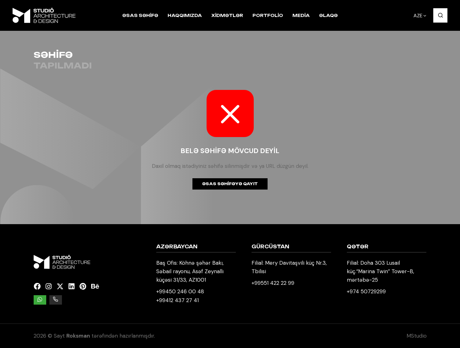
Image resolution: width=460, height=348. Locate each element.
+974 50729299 (366, 291)
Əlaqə (328, 15)
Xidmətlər (227, 15)
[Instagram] (49, 286)
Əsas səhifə (140, 15)
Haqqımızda (185, 15)
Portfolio (267, 15)
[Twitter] (60, 286)
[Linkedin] (72, 286)
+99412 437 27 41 (177, 300)
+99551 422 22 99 (273, 282)
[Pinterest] (83, 286)
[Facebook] (37, 286)
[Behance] (95, 286)
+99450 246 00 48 (180, 291)
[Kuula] (107, 286)
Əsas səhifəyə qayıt (230, 183)
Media (301, 15)
